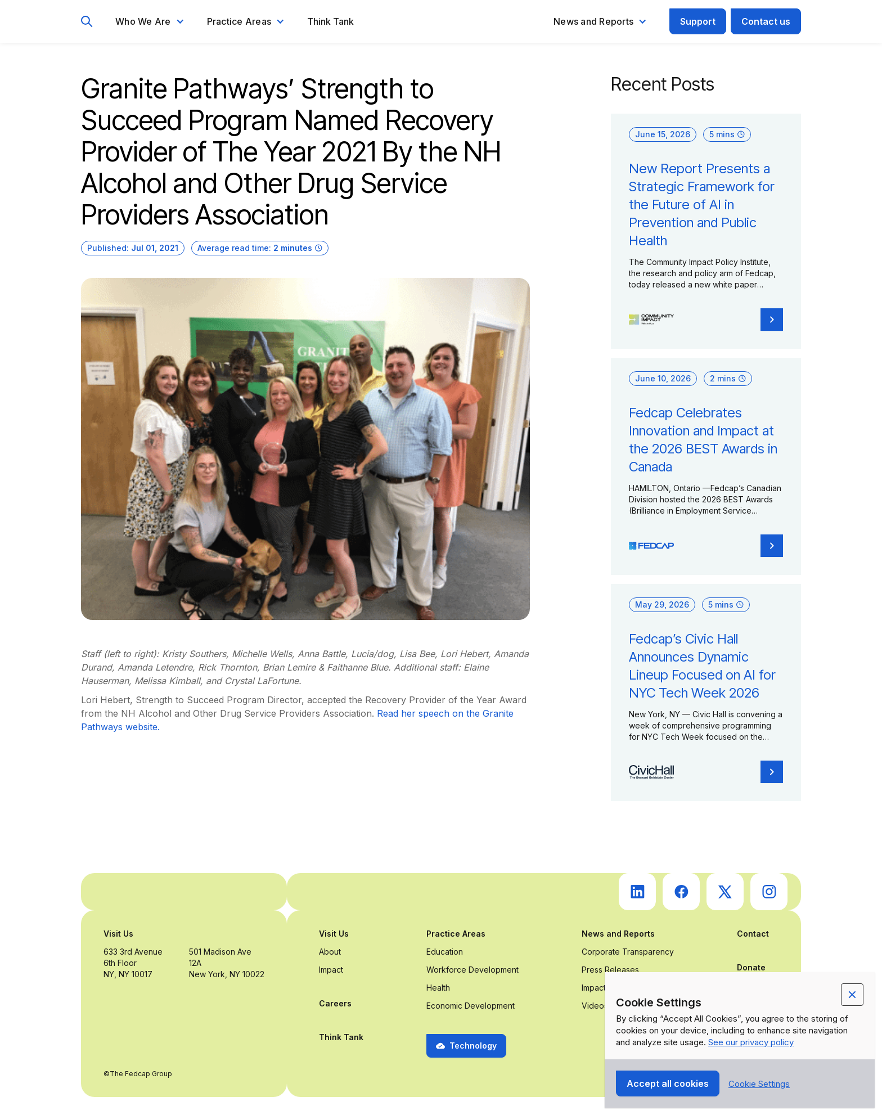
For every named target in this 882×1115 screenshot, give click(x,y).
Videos (595, 1005)
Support (698, 21)
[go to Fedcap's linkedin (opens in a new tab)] (637, 891)
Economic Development (470, 1005)
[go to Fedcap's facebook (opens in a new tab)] (681, 891)
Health (438, 987)
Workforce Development (472, 969)
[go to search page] (87, 22)
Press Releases (610, 969)
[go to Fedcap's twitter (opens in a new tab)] (725, 891)
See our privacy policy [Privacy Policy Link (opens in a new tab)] (751, 1042)
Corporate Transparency (628, 951)
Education (444, 951)
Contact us (765, 21)
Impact (331, 969)
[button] (149, 21)
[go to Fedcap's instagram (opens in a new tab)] (769, 891)
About (330, 951)
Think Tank (330, 21)
